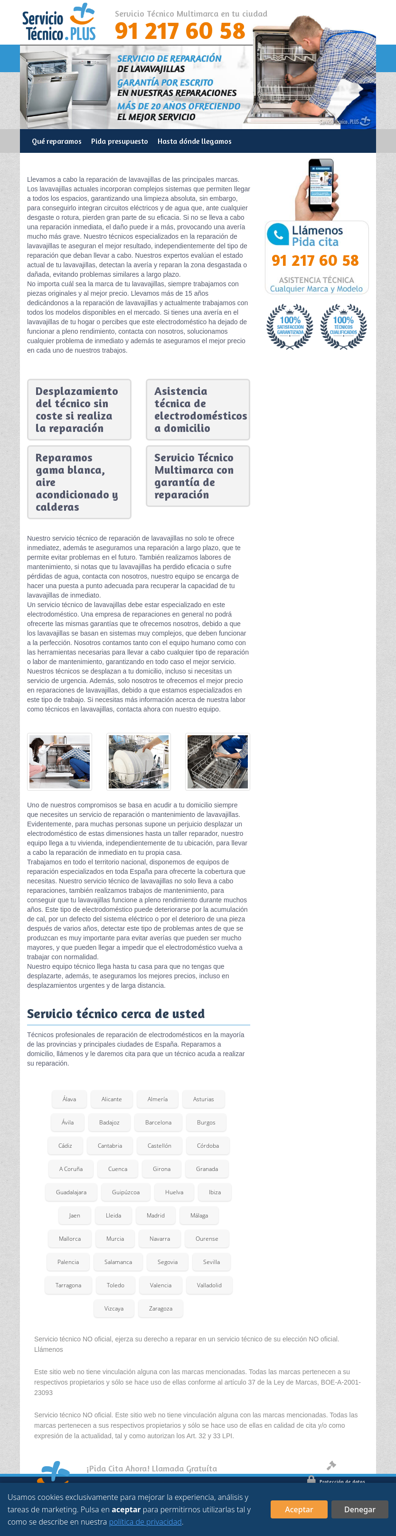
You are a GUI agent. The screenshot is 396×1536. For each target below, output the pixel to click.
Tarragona (68, 1285)
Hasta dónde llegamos (195, 141)
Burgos (206, 1122)
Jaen (74, 1215)
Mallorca (70, 1239)
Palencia (68, 1262)
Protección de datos (336, 1481)
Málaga (199, 1215)
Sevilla (211, 1262)
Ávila (68, 1122)
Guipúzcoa (126, 1192)
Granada (207, 1169)
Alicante (112, 1099)
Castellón (159, 1146)
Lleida (113, 1215)
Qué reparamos (57, 141)
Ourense (207, 1239)
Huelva (174, 1192)
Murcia (115, 1239)
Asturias (203, 1099)
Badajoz (109, 1122)
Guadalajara (71, 1192)
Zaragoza (160, 1308)
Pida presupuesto (119, 141)
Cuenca (117, 1169)
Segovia (168, 1262)
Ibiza (215, 1192)
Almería (158, 1099)
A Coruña (71, 1169)
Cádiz (65, 1146)
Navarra (160, 1239)
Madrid (156, 1215)
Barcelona (158, 1122)
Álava (69, 1099)
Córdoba (208, 1146)
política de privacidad (145, 1522)
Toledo (115, 1285)
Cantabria (110, 1146)
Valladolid (209, 1285)
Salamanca (118, 1262)
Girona (161, 1169)
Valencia (160, 1285)
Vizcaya (113, 1308)
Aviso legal (346, 1467)
